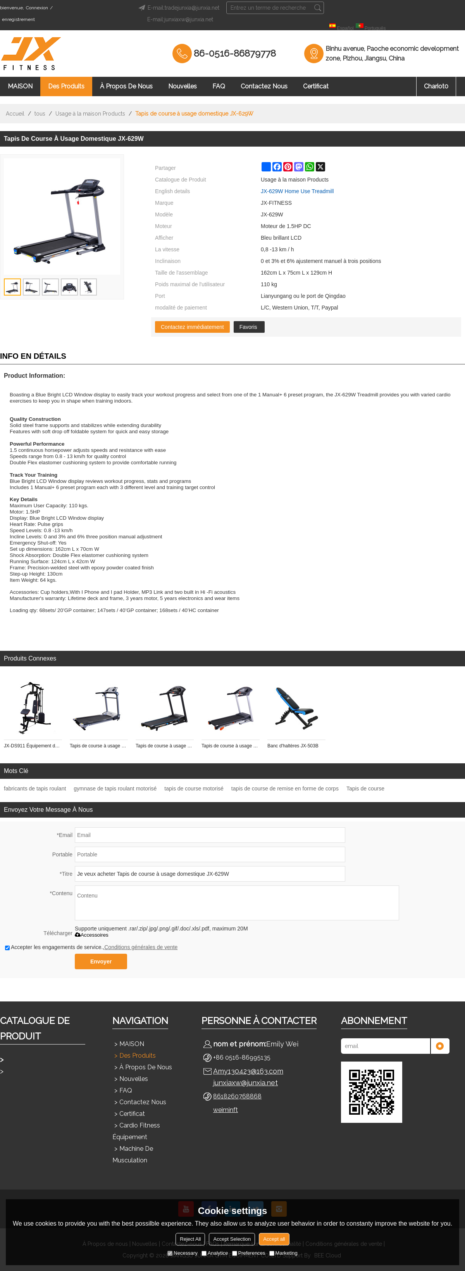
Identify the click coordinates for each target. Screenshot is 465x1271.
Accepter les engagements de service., (91, 947)
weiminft (225, 1110)
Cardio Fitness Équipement (136, 1131)
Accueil (15, 114)
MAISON (20, 86)
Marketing (283, 1253)
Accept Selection (232, 1239)
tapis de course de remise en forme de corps (285, 788)
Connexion (37, 7)
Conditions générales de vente (140, 947)
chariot (436, 86)
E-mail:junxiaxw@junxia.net (180, 19)
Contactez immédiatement (192, 327)
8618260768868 (237, 1096)
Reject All (190, 1239)
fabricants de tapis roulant (35, 788)
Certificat (316, 86)
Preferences (248, 1253)
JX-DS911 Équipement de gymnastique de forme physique (33, 746)
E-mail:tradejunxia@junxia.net (177, 8)
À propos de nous (126, 86)
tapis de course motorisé (194, 788)
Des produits (66, 86)
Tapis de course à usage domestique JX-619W (99, 746)
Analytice (215, 1253)
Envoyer (101, 961)
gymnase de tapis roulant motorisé (115, 788)
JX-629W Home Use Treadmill (297, 191)
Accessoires (91, 935)
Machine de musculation (132, 1154)
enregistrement (18, 19)
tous (39, 114)
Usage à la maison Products (90, 114)
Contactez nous (264, 86)
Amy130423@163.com (248, 1071)
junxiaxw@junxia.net (245, 1083)
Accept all (274, 1239)
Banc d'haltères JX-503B (293, 746)
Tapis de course (365, 788)
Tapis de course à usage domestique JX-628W (231, 746)
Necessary (182, 1253)
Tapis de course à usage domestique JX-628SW (165, 746)
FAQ (218, 86)
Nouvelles (182, 86)
